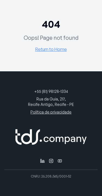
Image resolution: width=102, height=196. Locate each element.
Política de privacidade (51, 112)
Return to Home (51, 49)
